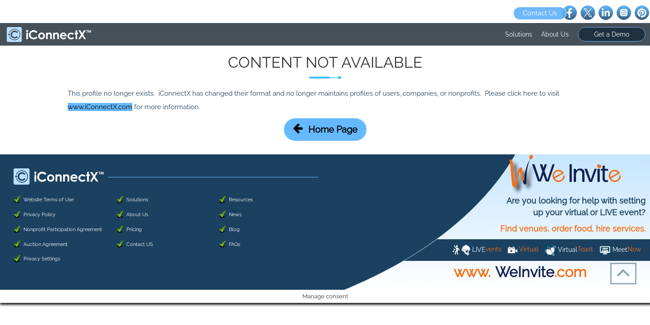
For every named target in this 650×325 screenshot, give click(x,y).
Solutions (518, 34)
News (235, 215)
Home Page (325, 129)
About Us (555, 34)
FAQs (234, 244)
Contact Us (540, 13)
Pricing (134, 229)
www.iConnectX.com (100, 107)
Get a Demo (611, 34)
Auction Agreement (45, 244)
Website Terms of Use (48, 200)
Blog (234, 229)
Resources (241, 200)
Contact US (139, 244)
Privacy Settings (41, 259)
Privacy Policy (39, 215)
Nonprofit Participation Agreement (62, 229)
